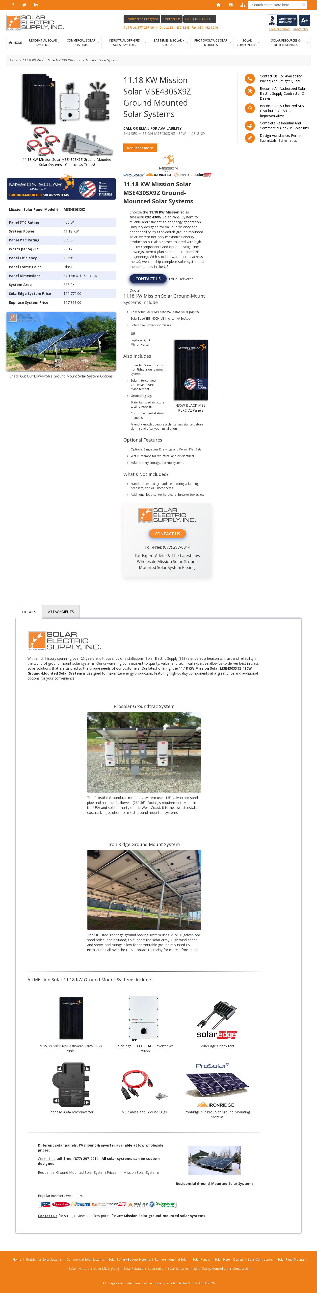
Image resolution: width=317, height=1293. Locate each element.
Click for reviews (288, 22)
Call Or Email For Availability (152, 128)
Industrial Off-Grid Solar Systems (124, 42)
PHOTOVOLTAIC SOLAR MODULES (210, 42)
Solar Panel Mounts (291, 1259)
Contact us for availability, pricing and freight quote (281, 78)
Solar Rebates (133, 1269)
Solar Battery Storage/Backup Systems (157, 463)
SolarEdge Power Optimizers (151, 325)
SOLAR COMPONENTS (247, 42)
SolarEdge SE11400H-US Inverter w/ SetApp (161, 318)
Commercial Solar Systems (81, 42)
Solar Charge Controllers (210, 1269)
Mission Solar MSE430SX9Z (153, 312)
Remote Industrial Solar (171, 1259)
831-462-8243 (179, 27)
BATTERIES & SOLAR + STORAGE (169, 42)
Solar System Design (229, 1259)
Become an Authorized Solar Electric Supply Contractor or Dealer (283, 93)
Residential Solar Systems (44, 1259)
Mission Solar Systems (141, 1172)
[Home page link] (38, 23)
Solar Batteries (178, 1269)
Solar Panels (201, 1259)
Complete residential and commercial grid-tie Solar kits (284, 125)
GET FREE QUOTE (199, 19)
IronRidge (137, 369)
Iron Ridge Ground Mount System (144, 844)
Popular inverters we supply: (108, 1201)
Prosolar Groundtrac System (144, 706)
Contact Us (172, 19)
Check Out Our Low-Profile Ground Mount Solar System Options (61, 376)
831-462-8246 (208, 27)
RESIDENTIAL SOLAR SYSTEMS (43, 42)
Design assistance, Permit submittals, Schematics (281, 138)
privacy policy (300, 29)
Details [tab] (29, 612)
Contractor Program (142, 19)
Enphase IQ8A (140, 340)
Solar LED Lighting (106, 1269)
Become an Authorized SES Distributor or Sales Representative (282, 110)
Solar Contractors (260, 1259)
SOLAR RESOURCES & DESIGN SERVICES (285, 42)
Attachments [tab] (61, 611)
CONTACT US (148, 279)
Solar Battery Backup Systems (129, 1259)
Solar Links (155, 1269)
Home (18, 43)
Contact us (46, 1158)
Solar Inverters (79, 1269)
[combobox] (277, 5)
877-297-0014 (147, 27)
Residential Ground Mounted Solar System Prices (77, 1172)
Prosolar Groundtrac (145, 365)
